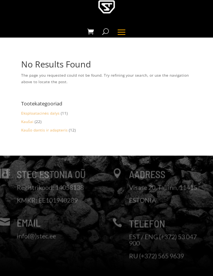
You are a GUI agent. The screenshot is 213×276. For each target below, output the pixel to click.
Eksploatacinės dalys (40, 113)
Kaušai (27, 121)
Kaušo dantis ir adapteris (44, 130)
